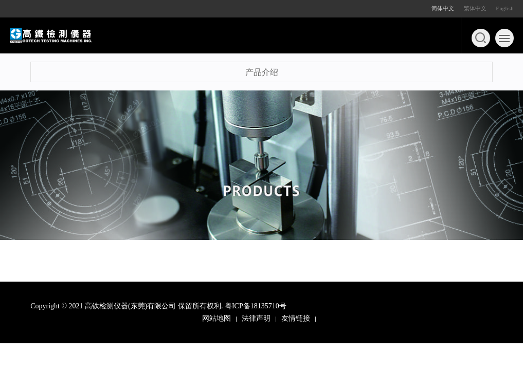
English (504, 8)
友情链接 (295, 318)
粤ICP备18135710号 (255, 306)
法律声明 (256, 318)
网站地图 (216, 318)
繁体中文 (475, 8)
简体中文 (442, 8)
